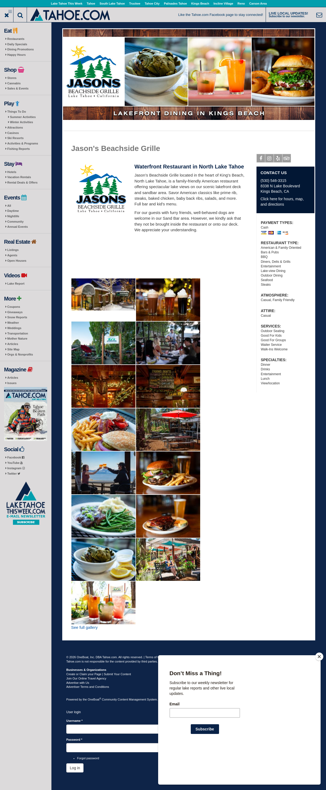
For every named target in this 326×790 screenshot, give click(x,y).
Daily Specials (17, 44)
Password (74, 739)
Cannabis (14, 83)
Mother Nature (17, 338)
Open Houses (16, 260)
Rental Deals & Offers (22, 182)
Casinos (13, 132)
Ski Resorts (15, 138)
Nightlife (13, 216)
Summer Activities (23, 117)
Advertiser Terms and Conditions (87, 686)
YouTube (15, 462)
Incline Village (223, 3)
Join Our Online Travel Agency (86, 678)
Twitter (13, 473)
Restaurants (16, 38)
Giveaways (15, 312)
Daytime (13, 210)
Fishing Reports (18, 148)
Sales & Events (18, 88)
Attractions (15, 127)
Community (15, 221)
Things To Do (16, 111)
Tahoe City (152, 3)
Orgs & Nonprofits (20, 354)
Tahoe (91, 3)
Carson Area (258, 3)
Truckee (134, 3)
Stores (11, 78)
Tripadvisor (287, 159)
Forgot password (88, 758)
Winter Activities (21, 122)
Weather (13, 322)
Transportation (17, 333)
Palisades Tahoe (175, 3)
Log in (75, 768)
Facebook (15, 457)
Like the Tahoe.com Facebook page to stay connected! (220, 15)
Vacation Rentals (19, 177)
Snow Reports (17, 317)
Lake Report (16, 283)
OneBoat (94, 699)
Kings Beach (200, 3)
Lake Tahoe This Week (66, 3)
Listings (13, 249)
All (9, 205)
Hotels (11, 172)
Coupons (13, 306)
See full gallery (84, 627)
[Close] (319, 691)
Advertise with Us (77, 682)
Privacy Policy (174, 657)
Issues (11, 383)
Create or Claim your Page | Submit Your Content (98, 674)
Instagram (16, 468)
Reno (241, 3)
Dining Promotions (20, 49)
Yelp (278, 159)
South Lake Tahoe (112, 3)
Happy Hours (16, 54)
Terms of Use (154, 657)
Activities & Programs (22, 143)
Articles (12, 344)
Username (74, 720)
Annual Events (17, 226)
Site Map (13, 349)
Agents (12, 255)
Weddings (14, 328)
